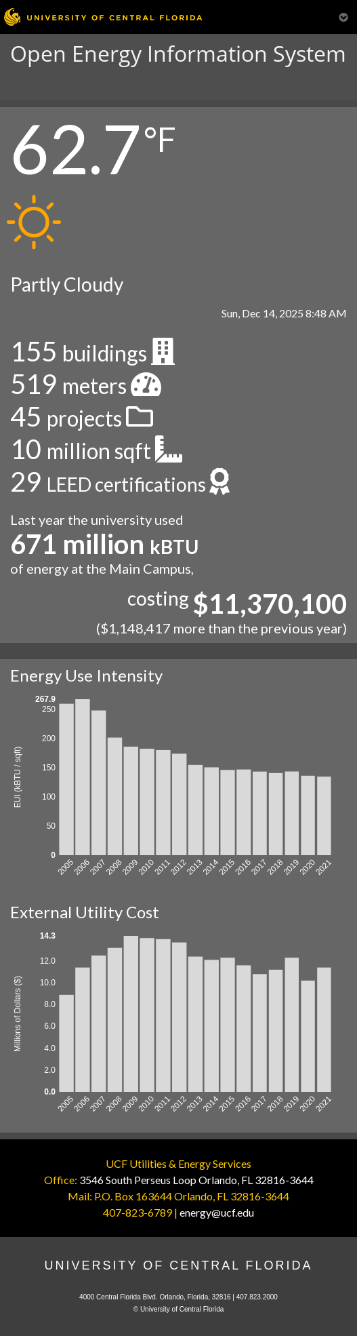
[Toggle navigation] (19, 86)
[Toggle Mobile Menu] (343, 16)
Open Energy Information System (178, 53)
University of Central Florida (178, 1265)
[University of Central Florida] (103, 16)
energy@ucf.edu (217, 1212)
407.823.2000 (257, 1297)
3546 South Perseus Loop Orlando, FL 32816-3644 (196, 1179)
